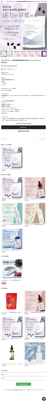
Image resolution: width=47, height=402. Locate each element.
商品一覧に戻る (23, 384)
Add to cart (23, 127)
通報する (44, 134)
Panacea (3, 378)
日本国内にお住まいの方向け (23, 131)
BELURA (3, 374)
